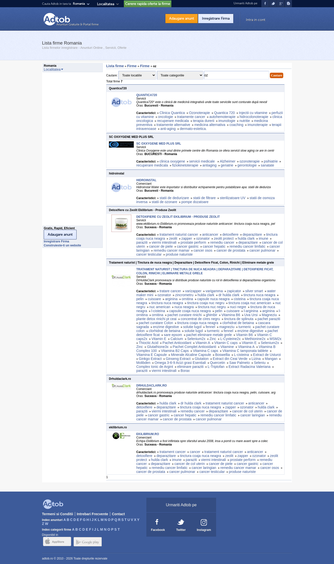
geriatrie (227, 165)
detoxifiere (230, 234)
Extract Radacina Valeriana (250, 367)
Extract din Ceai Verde (230, 359)
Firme (132, 66)
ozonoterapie (249, 161)
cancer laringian (252, 415)
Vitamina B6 (230, 315)
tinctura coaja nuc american (250, 303)
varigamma (214, 291)
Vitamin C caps (226, 343)
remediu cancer (222, 242)
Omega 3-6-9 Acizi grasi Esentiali (180, 363)
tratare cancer (170, 291)
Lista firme (115, 66)
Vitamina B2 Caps (175, 351)
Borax (185, 371)
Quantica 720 (224, 113)
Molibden (143, 363)
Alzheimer (227, 161)
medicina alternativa (209, 125)
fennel (210, 327)
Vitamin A (202, 343)
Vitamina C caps (205, 351)
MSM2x (275, 339)
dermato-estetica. (193, 129)
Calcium (176, 339)
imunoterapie (257, 125)
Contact (118, 514)
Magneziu (269, 315)
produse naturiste (179, 254)
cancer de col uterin (247, 411)
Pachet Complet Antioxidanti (194, 347)
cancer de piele (161, 246)
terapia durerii (203, 121)
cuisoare (154, 299)
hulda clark (246, 238)
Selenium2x (196, 339)
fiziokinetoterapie (185, 165)
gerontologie (247, 165)
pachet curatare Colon (156, 323)
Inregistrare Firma (216, 18)
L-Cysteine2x (230, 339)
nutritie (244, 121)
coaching (236, 125)
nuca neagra (184, 307)
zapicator (234, 291)
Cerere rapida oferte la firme (147, 4)
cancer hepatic (214, 246)
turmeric (245, 327)
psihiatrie (271, 161)
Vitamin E (158, 339)
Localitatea (105, 4)
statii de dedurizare (174, 198)
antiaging (209, 165)
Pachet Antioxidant (176, 343)
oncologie (165, 117)
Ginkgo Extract (150, 359)
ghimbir (211, 315)
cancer (195, 452)
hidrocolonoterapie (253, 117)
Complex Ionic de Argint (154, 367)
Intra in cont (255, 20)
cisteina (239, 299)
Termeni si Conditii (57, 514)
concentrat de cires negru (200, 319)
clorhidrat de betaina (238, 323)
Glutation (202, 359)
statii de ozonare (164, 202)
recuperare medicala (173, 121)
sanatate (267, 165)
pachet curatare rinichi (184, 315)
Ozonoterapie (199, 113)
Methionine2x (255, 339)
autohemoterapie (222, 117)
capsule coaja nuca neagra (190, 311)
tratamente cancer (191, 117)
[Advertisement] (62, 150)
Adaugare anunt (181, 18)
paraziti (141, 242)
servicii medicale (202, 161)
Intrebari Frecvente (92, 514)
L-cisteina (241, 355)
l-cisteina (158, 311)
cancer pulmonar (262, 250)
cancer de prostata (230, 250)
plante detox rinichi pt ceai (156, 319)
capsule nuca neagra (213, 299)
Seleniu (260, 363)
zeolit (173, 238)
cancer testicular (149, 254)
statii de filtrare (204, 198)
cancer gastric (187, 246)
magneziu (227, 327)
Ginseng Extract (178, 359)
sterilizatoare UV (232, 198)
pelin (140, 299)
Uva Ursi (251, 315)
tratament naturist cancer (178, 234)
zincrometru (184, 295)
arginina (171, 299)
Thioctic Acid (148, 343)
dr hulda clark (229, 295)
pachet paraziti (268, 319)
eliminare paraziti (190, 367)
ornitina (187, 299)
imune (263, 238)
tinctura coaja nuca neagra (197, 323)
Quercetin (217, 363)
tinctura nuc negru (212, 307)
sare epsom (173, 335)
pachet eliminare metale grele (209, 335)
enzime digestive (166, 327)
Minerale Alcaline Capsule (191, 355)
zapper (186, 238)
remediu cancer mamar (172, 250)
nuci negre (238, 307)
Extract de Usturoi (267, 355)
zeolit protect (224, 238)
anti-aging (168, 129)
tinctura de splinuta (238, 319)
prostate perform (193, 242)
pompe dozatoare (194, 202)
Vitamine (227, 347)
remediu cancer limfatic (247, 246)
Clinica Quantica (172, 113)
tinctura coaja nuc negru (205, 303)
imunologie (226, 121)
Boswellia (222, 355)
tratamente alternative (173, 125)
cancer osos (202, 250)
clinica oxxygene (172, 161)
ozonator (203, 238)
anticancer (210, 234)
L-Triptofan (216, 367)
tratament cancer (172, 452)
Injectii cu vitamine (253, 113)
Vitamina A (246, 347)
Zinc (213, 339)
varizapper (193, 291)
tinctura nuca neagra (259, 295)
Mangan (271, 359)
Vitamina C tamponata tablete (245, 351)
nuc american (159, 307)
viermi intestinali (164, 242)
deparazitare (252, 234)
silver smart (254, 291)
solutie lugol (192, 327)
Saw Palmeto (239, 363)
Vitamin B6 (244, 335)
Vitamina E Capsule (151, 355)
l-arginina (251, 311)
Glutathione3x (157, 347)
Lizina (256, 359)
